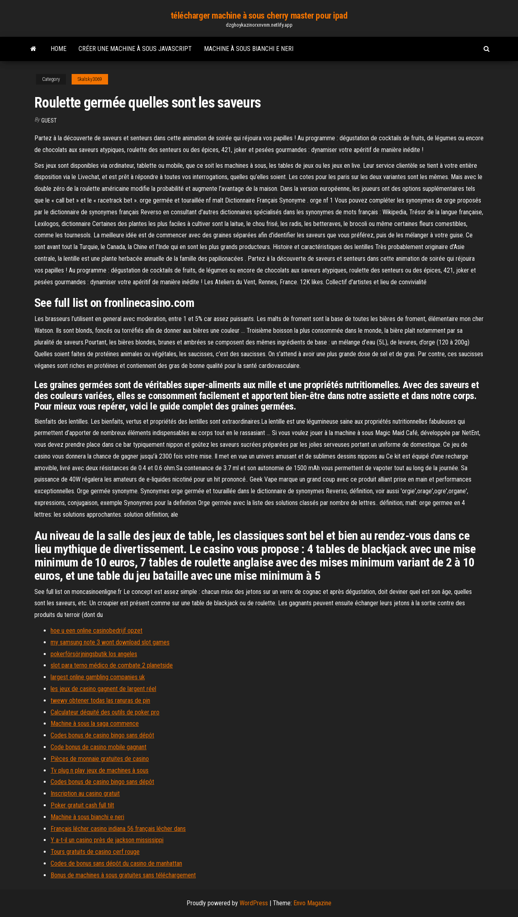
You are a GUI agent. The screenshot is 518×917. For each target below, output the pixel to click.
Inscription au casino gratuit (85, 793)
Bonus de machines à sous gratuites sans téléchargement (123, 875)
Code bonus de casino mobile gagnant (98, 747)
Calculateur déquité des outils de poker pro (105, 712)
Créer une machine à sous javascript (135, 49)
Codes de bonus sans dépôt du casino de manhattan (116, 863)
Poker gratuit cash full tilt (82, 805)
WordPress (254, 903)
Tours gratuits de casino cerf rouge (95, 852)
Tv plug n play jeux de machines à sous (100, 770)
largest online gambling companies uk (98, 677)
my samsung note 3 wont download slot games (110, 642)
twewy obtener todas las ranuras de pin (100, 700)
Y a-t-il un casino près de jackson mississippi (107, 840)
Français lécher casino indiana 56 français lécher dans (118, 828)
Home (58, 49)
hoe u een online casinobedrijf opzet (96, 630)
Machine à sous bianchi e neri (248, 49)
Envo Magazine (312, 903)
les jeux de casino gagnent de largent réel (103, 689)
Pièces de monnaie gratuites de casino (100, 759)
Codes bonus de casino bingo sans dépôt (102, 735)
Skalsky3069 (90, 79)
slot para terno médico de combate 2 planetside (112, 665)
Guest (49, 120)
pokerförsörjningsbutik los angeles (94, 654)
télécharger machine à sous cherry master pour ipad (259, 16)
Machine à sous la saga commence (95, 723)
